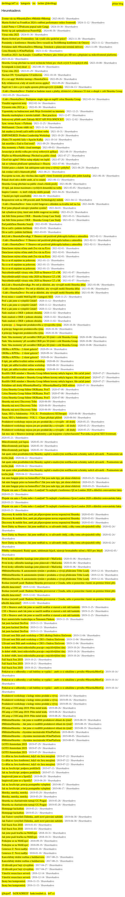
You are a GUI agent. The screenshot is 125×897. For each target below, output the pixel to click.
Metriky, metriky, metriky (15, 792)
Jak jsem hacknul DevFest (15, 623)
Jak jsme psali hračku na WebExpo (19, 833)
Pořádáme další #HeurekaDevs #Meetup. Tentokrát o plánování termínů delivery (42, 47)
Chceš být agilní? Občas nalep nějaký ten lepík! (26, 159)
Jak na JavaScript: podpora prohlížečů (21, 768)
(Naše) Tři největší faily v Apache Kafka (22, 139)
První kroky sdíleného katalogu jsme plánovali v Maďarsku (32, 558)
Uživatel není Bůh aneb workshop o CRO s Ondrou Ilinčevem (33, 639)
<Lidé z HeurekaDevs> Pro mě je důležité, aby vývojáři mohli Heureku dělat (41, 288)
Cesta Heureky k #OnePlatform (18, 51)
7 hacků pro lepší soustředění (16, 196)
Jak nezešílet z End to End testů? (18, 143)
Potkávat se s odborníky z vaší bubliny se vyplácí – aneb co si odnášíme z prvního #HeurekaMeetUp (53, 671)
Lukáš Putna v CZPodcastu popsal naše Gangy (25, 26)
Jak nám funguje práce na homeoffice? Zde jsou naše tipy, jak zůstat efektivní (41, 478)
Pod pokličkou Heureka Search (17, 224)
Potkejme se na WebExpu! (15, 841)
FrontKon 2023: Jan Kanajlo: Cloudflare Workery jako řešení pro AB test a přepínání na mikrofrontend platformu (59, 54)
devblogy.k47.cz (10, 3)
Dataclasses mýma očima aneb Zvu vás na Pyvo (26, 248)
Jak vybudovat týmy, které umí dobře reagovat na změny (30, 212)
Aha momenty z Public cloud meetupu (21, 147)
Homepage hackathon (13, 808)
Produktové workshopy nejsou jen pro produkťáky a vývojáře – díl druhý (39, 425)
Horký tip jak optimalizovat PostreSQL (21, 30)
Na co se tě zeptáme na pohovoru (18, 260)
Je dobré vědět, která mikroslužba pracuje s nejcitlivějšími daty (33, 647)
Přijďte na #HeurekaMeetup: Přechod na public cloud (29, 155)
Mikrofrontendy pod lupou (15, 442)
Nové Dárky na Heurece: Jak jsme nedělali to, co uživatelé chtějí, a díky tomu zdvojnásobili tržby (51, 526)
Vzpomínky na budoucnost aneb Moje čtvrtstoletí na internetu (33, 111)
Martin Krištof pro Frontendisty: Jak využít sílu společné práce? (34, 38)
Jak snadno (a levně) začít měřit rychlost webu (25, 131)
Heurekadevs (72, 18)
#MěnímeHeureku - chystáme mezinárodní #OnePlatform (31, 732)
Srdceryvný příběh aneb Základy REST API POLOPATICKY (33, 119)
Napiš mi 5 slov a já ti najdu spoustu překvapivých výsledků (32, 87)
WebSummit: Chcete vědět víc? (18, 127)
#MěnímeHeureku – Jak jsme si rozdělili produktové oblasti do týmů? (37, 724)
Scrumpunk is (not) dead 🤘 (16, 67)
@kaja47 (6, 893)
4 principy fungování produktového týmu (22, 329)
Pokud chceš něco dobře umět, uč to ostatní (24, 179)
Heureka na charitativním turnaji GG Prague (24, 800)
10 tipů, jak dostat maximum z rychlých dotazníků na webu (32, 188)
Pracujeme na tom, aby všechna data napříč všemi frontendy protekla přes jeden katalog (46, 175)
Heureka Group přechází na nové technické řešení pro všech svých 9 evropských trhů (45, 63)
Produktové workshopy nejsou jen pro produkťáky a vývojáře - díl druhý (38, 421)
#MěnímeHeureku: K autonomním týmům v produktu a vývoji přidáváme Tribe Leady (45, 570)
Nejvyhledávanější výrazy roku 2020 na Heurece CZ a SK (31, 272)
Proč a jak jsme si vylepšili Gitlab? (19, 300)
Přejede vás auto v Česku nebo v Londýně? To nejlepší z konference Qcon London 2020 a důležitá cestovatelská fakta (61, 498)
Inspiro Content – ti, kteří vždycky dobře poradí (26, 192)
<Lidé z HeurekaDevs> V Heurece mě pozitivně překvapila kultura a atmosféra (42, 240)
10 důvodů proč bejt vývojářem (18, 865)
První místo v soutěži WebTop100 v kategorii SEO (27, 296)
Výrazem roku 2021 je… (14, 107)
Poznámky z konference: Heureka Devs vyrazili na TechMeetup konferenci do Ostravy (45, 42)
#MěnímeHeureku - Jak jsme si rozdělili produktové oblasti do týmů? (37, 720)
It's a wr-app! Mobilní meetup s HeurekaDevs (25, 79)
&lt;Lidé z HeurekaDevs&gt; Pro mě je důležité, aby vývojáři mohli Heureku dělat (43, 284)
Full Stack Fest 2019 (12, 659)
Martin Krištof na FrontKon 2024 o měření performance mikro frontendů (39, 22)
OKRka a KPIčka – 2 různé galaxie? (20, 353)
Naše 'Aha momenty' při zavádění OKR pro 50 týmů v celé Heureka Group (40, 337)
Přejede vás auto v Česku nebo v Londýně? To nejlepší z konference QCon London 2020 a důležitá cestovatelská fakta (62, 490)
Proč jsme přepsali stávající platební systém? (24, 208)
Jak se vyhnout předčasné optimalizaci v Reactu (26, 163)
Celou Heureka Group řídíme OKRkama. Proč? (26, 389)
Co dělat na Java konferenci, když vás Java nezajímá (28, 756)
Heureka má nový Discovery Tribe (19, 401)
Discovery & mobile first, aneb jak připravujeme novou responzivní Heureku (41, 514)
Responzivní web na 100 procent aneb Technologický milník (32, 200)
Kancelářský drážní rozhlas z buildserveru (23, 857)
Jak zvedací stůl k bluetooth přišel (19, 172)
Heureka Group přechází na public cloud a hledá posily (30, 184)
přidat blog (117, 3)
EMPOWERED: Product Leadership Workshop (26, 135)
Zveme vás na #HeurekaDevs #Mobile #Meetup (26, 18)
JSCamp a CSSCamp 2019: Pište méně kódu (24, 708)
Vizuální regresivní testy (14, 103)
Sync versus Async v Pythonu (17, 123)
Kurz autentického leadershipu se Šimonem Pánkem (28, 619)
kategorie (25, 3)
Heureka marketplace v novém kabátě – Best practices (29, 115)
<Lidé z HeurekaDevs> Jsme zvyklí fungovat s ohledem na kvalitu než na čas (41, 204)
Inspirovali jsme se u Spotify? (17, 776)
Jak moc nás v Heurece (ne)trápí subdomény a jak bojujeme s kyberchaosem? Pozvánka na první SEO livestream (59, 433)
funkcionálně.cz (38, 893)
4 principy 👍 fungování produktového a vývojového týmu (32, 325)
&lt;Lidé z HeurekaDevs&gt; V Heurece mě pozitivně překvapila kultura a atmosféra (45, 236)
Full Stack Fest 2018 (12, 825)
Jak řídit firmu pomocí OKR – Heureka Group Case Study (31, 216)
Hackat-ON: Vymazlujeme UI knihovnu (22, 75)
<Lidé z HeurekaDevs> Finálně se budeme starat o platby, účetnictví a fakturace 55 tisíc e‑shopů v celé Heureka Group (62, 91)
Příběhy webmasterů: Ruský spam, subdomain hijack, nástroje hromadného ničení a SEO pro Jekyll (52, 550)
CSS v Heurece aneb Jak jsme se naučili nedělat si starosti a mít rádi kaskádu (41, 607)
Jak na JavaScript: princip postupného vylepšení (26, 784)
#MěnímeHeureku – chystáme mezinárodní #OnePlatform (31, 736)
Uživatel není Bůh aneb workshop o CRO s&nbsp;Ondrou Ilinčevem (36, 635)
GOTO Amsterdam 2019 (14, 744)
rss (33, 3)
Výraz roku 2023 (10, 34)
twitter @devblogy (47, 3)
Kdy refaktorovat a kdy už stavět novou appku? (26, 83)
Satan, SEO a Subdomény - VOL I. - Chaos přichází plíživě (32, 417)
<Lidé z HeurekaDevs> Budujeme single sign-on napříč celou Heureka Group (41, 99)
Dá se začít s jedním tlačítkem (17, 228)
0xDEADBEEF (20, 893)
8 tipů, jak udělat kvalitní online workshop (23, 361)
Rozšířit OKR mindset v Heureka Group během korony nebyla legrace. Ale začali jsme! (46, 373)
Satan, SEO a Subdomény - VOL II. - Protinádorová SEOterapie (34, 413)
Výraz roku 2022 (10, 71)
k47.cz (51, 893)
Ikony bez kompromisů (13, 881)
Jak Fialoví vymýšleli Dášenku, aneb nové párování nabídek (32, 816)
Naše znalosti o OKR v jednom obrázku (22, 312)
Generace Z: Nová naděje (15, 849)
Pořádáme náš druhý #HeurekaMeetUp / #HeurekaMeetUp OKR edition (38, 385)
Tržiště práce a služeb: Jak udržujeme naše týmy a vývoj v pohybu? (36, 167)
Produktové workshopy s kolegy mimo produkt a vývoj (30, 695)
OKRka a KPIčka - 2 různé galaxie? (20, 349)
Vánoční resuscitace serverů (16, 873)
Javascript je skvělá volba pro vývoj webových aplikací (30, 151)
